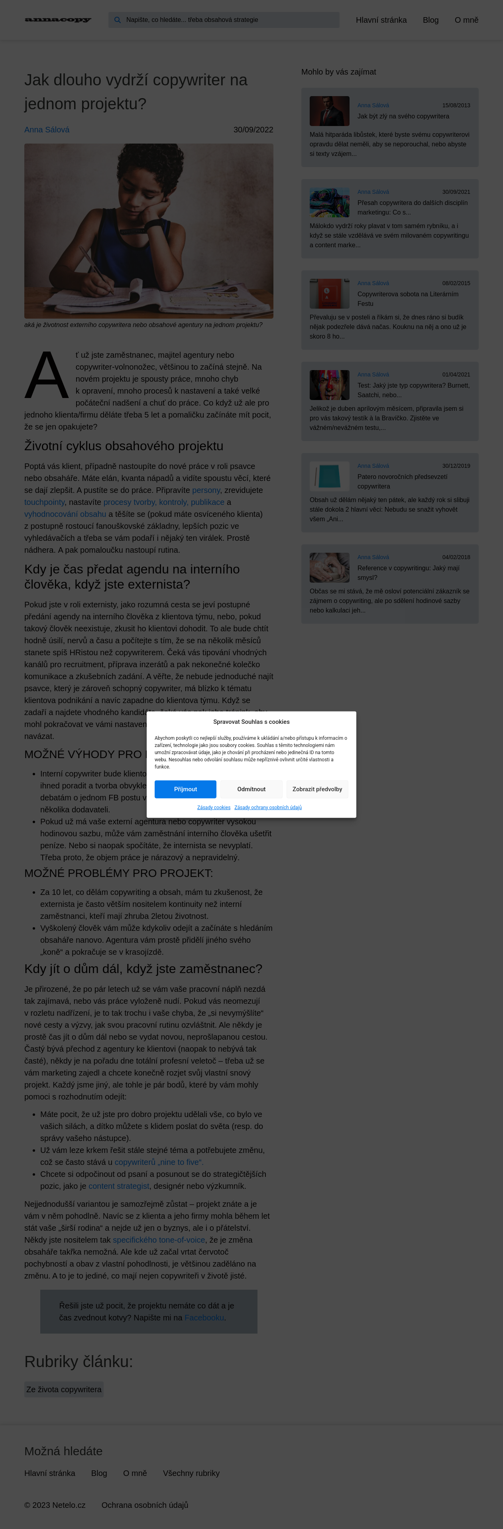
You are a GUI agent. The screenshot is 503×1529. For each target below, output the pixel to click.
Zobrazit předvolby (317, 789)
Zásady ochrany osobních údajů (268, 807)
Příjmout (185, 789)
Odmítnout (252, 789)
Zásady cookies (213, 807)
